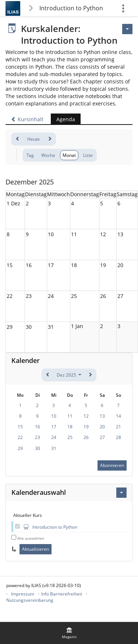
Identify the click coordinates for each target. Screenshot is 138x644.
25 (74, 295)
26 (103, 295)
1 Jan (77, 326)
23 (29, 295)
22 (10, 295)
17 (51, 265)
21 (118, 427)
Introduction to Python (71, 8)
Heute (33, 139)
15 (10, 265)
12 (103, 234)
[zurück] (17, 139)
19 (103, 265)
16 (29, 265)
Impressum (22, 594)
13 (120, 234)
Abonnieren (112, 465)
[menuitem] (69, 633)
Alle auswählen (30, 538)
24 (51, 295)
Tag (30, 155)
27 (120, 295)
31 (51, 326)
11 (74, 234)
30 (29, 326)
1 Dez (13, 203)
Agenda (63, 119)
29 (10, 326)
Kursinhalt (27, 119)
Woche (48, 155)
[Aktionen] (127, 29)
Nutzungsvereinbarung (29, 600)
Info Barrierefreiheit (61, 594)
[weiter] (49, 139)
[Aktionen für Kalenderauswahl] (121, 493)
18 (74, 265)
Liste (88, 155)
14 (118, 416)
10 (51, 234)
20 (120, 265)
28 (118, 437)
